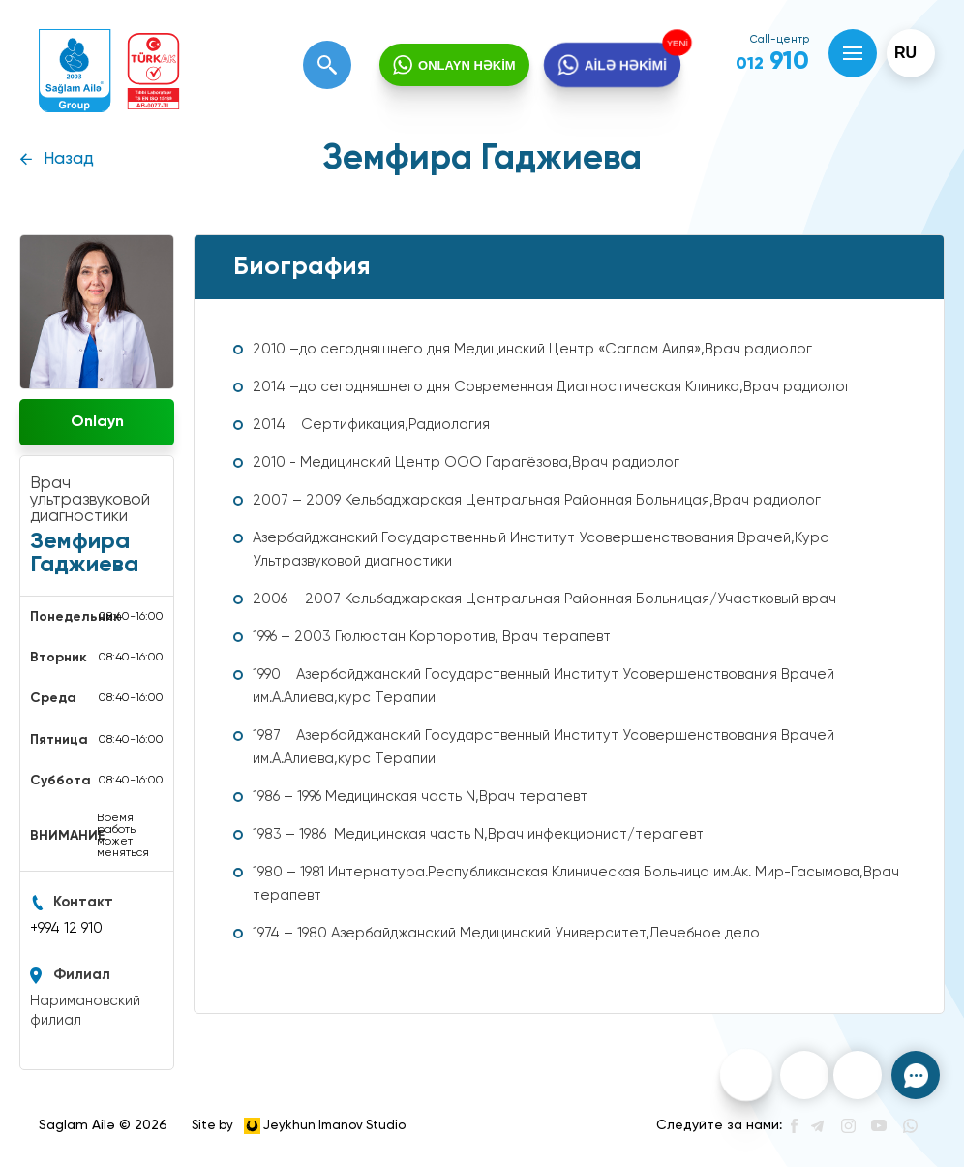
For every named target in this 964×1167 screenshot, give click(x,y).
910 (772, 62)
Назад (69, 159)
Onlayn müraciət (97, 430)
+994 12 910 (66, 928)
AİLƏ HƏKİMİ (625, 65)
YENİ (680, 42)
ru (905, 53)
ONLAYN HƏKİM (467, 65)
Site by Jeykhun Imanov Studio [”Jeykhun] (299, 1126)
